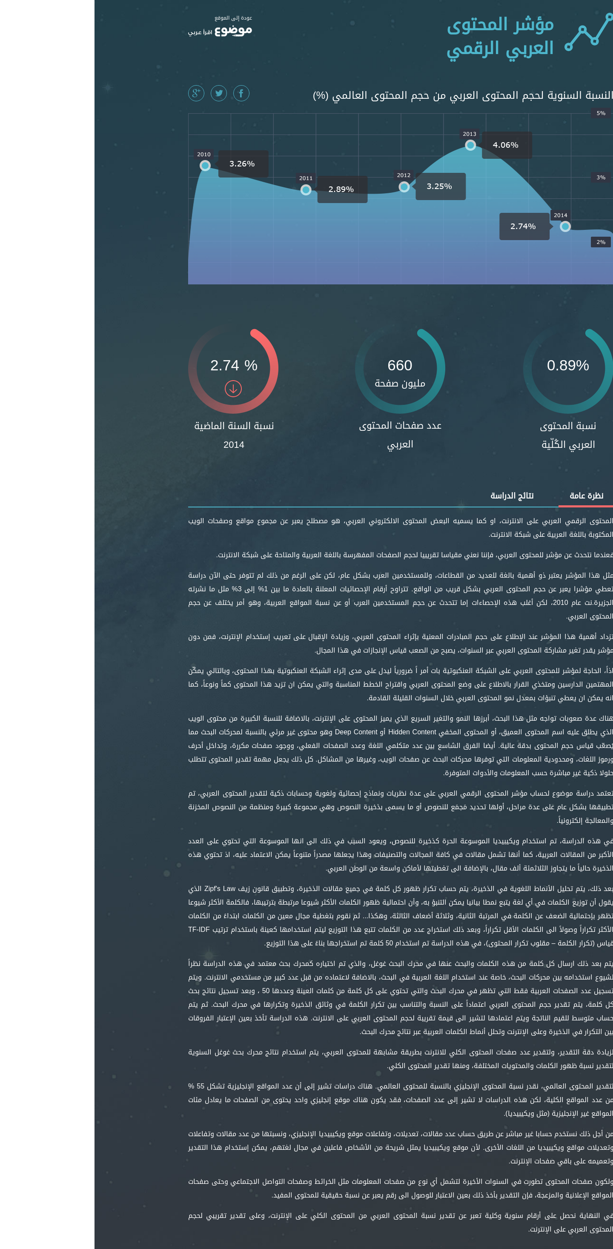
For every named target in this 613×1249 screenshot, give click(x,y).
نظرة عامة (492, 496)
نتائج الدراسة (417, 496)
